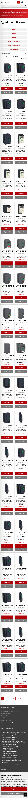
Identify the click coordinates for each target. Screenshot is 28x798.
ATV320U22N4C (21, 112)
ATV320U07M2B (21, 569)
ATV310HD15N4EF (8, 286)
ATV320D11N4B (7, 390)
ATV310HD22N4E (21, 321)
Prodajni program (9, 11)
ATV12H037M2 (21, 146)
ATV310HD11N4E (21, 251)
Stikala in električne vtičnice (9, 757)
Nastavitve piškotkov (14, 793)
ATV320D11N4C (21, 390)
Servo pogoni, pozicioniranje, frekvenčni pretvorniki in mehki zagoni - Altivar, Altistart (13, 741)
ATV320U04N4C (21, 496)
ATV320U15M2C (7, 640)
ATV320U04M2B (7, 460)
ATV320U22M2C (21, 675)
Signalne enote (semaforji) (9, 734)
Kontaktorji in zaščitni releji (9, 744)
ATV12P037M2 (21, 216)
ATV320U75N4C (7, 146)
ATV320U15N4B (21, 640)
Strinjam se (14, 789)
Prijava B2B (7, 92)
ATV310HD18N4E (21, 286)
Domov (2, 11)
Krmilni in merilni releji (7, 750)
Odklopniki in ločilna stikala (9, 753)
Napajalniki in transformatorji (9, 751)
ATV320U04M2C (21, 460)
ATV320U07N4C (21, 75)
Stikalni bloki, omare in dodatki (10, 755)
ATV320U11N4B (21, 605)
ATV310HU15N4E (21, 356)
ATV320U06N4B (21, 533)
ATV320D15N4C (7, 425)
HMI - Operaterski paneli (8, 739)
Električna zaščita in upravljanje (10, 746)
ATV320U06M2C (7, 533)
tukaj (24, 786)
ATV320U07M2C (7, 75)
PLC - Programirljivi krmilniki (9, 737)
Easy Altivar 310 (14, 49)
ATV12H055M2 (7, 181)
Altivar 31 (14, 37)
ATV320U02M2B (21, 425)
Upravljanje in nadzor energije (9, 759)
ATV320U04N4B (7, 496)
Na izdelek (6, 88)
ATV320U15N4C (7, 112)
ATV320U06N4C (7, 569)
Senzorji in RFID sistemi (8, 736)
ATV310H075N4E (7, 251)
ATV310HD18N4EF (8, 321)
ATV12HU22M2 (7, 216)
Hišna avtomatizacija (7, 748)
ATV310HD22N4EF (8, 356)
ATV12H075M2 (21, 181)
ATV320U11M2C (7, 605)
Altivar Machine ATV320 (14, 41)
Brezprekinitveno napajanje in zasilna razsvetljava (11, 761)
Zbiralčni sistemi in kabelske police (11, 764)
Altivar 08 (14, 29)
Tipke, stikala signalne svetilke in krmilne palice (14, 732)
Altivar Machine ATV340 (14, 45)
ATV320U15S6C (7, 675)
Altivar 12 (14, 33)
